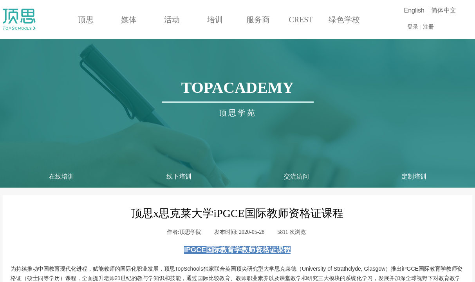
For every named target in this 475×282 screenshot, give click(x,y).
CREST (301, 19)
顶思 (86, 19)
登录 (412, 27)
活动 (172, 19)
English (414, 10)
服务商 (258, 19)
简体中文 (443, 10)
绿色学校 (344, 19)
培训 (215, 19)
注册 (428, 27)
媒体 (129, 19)
